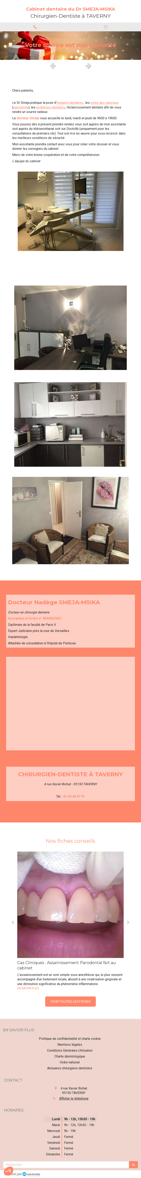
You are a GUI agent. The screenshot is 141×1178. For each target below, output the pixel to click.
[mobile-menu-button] (106, 27)
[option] (70, 45)
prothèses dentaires (50, 107)
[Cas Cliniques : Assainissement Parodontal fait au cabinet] (70, 905)
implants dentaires (70, 103)
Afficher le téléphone (74, 1098)
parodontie (20, 107)
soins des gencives (105, 103)
